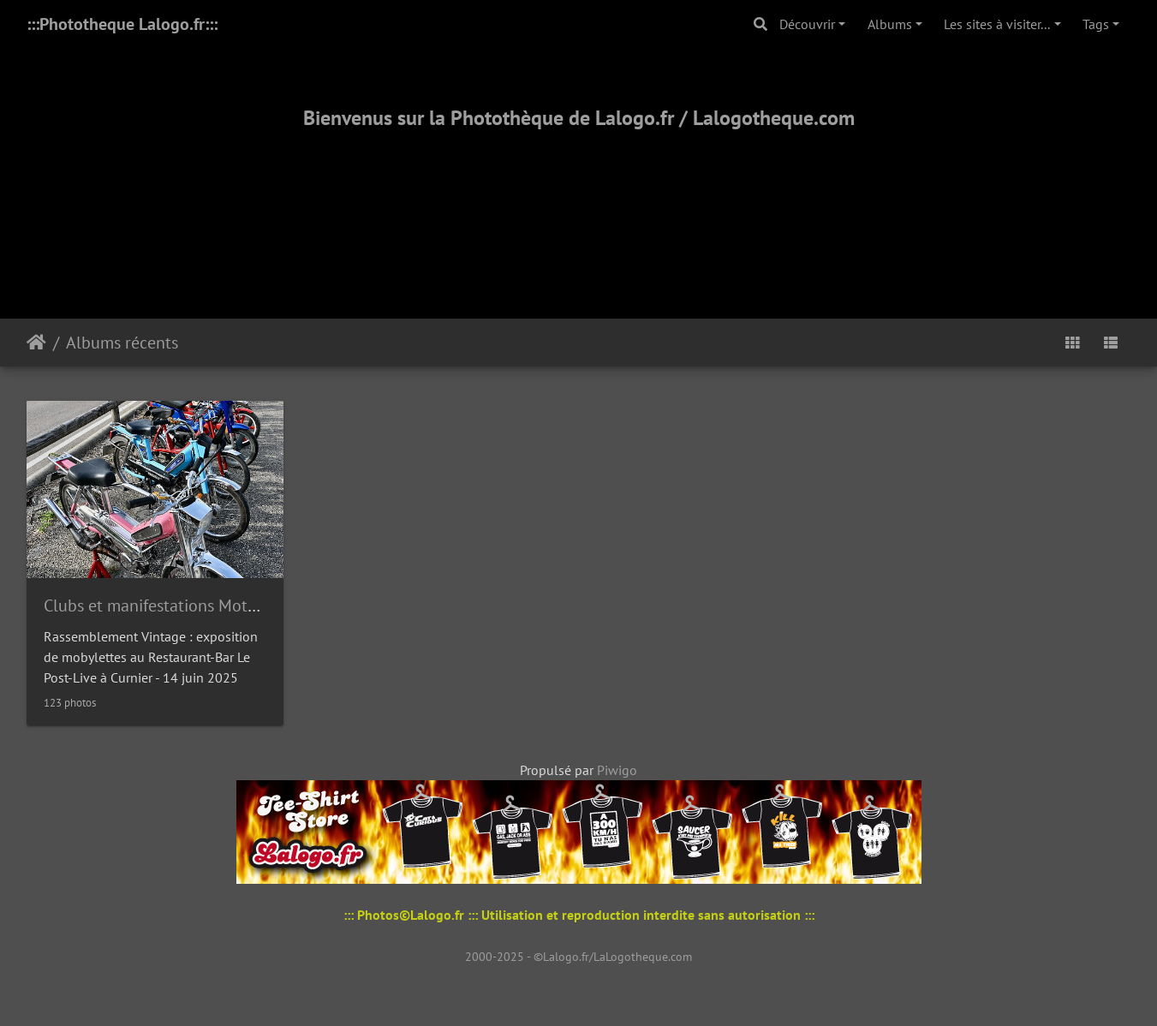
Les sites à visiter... (997, 24)
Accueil (36, 342)
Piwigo (617, 769)
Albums (890, 24)
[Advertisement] (579, 203)
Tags (1095, 24)
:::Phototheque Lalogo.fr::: (122, 24)
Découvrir (807, 24)
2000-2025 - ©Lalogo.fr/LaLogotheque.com (578, 956)
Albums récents (122, 342)
